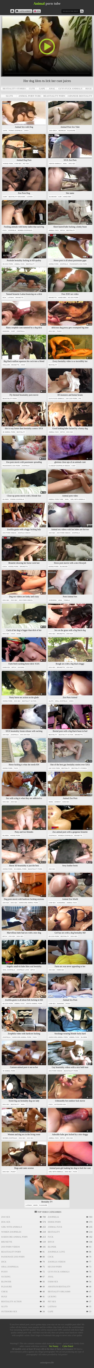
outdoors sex (60, 1104)
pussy (59, 331)
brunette (20, 297)
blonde (6, 499)
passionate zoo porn (78, 264)
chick (26, 130)
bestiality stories (14, 88)
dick (4, 297)
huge (88, 88)
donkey (57, 802)
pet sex (26, 163)
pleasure (71, 130)
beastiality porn (54, 96)
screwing (53, 600)
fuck (5, 230)
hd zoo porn (8, 264)
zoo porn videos (9, 533)
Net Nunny (53, 1346)
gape (42, 88)
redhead (62, 130)
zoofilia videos (24, 533)
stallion (6, 365)
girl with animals (77, 499)
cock (23, 365)
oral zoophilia (61, 701)
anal (52, 88)
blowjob (53, 196)
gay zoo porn (71, 398)
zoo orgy (53, 130)
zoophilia (12, 230)
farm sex (6, 667)
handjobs (67, 196)
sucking (21, 667)
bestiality (70, 230)
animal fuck (54, 230)
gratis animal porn (34, 1003)
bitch (62, 230)
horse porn (8, 163)
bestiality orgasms (17, 196)
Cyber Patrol (67, 1346)
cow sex (17, 163)
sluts (9, 96)
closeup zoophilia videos (59, 465)
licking (30, 196)
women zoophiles (25, 230)
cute (32, 88)
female (67, 600)
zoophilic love (23, 970)
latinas (11, 297)
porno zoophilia (15, 130)
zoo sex (52, 533)
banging (6, 331)
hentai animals (55, 163)
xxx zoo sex (25, 734)
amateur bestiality (59, 1286)
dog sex (72, 163)
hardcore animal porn (28, 902)
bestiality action (29, 701)
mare (51, 802)
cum (59, 196)
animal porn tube (29, 96)
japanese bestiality (79, 96)
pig (80, 398)
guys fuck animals (70, 88)
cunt (5, 196)
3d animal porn (9, 432)
